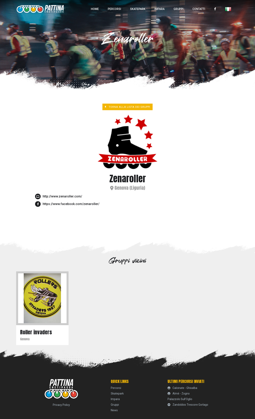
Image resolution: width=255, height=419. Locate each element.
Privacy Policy (61, 404)
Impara (159, 9)
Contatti (198, 9)
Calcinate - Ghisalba (182, 388)
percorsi (114, 9)
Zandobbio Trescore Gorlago (188, 404)
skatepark (137, 9)
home (95, 9)
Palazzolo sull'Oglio (180, 399)
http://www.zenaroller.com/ (62, 196)
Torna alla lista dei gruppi (127, 106)
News (114, 410)
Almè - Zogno (179, 393)
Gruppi (178, 9)
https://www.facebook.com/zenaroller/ (71, 204)
